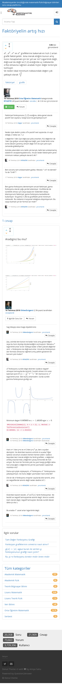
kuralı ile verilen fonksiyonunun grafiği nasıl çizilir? (23, 550)
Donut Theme (9, 669)
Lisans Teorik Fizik (13, 598)
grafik (22, 82)
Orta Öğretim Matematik (30, 98)
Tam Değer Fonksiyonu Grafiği (20, 539)
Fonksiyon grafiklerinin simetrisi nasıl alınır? (27, 544)
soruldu (33, 101)
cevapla (52, 126)
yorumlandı (35, 123)
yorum (22, 107)
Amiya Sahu (35, 669)
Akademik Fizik (12, 580)
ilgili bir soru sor (15, 318)
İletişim (5, 656)
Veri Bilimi (10, 604)
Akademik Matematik (15, 574)
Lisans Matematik (13, 592)
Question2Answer (23, 673)
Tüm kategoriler (18, 568)
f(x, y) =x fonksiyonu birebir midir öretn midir (27, 556)
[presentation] (5, 53)
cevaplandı (9, 313)
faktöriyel (10, 82)
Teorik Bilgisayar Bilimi (16, 586)
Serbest (8, 616)
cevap (10, 107)
